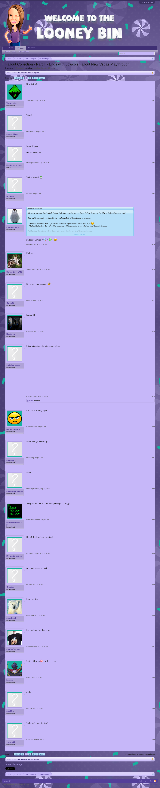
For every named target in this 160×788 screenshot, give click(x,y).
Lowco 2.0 (7, 781)
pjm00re (30, 401)
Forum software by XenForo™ (24, 785)
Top (151, 781)
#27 (153, 300)
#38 (153, 677)
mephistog (11, 460)
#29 (153, 396)
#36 (153, 615)
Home (11, 48)
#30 (153, 427)
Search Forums (10, 52)
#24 (153, 194)
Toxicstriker (11, 103)
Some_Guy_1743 (14, 272)
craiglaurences (13, 365)
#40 (153, 739)
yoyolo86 (10, 742)
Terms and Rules (151, 785)
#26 (153, 269)
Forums (21, 48)
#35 (153, 584)
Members (31, 48)
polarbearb (11, 618)
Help (141, 781)
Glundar (10, 587)
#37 (153, 646)
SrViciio (10, 196)
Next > (42, 78)
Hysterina (10, 334)
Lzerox (9, 680)
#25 (153, 244)
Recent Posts (24, 52)
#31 (153, 458)
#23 (153, 163)
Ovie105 (10, 303)
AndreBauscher (38, 68)
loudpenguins (12, 227)
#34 (153, 553)
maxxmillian (12, 134)
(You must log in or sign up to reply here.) (140, 754)
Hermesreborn (13, 429)
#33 (153, 520)
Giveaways (20, 68)
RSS (155, 781)
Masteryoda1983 (14, 165)
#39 (153, 708)
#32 (153, 489)
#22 (153, 131)
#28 (153, 331)
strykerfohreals (13, 649)
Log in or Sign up (147, 2)
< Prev (17, 78)
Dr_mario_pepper (14, 556)
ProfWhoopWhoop (14, 523)
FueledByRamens (14, 491)
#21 (153, 100)
